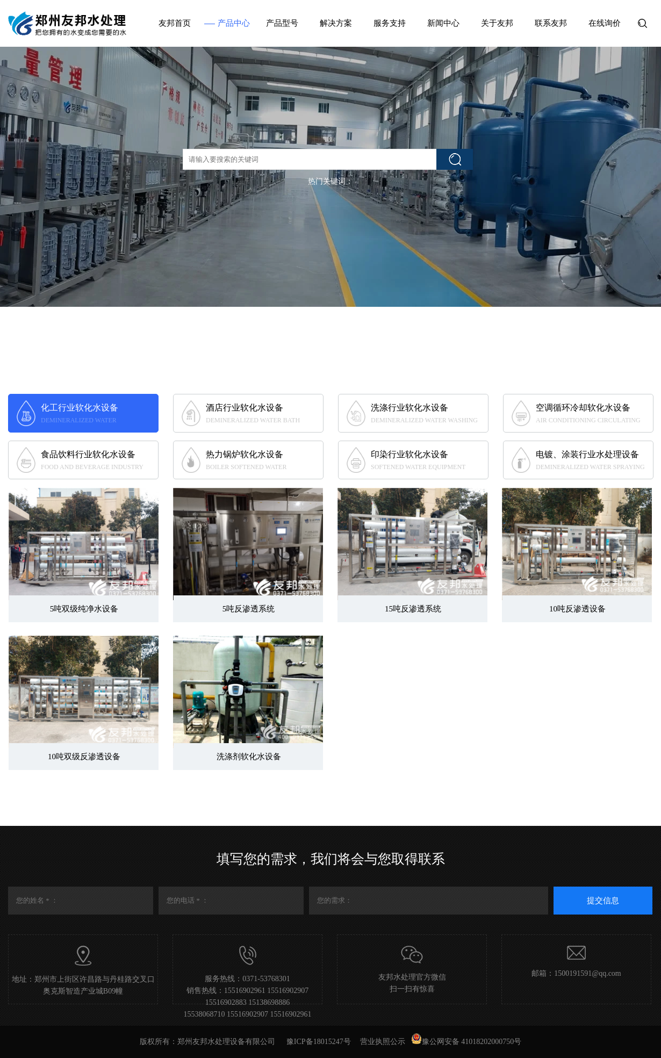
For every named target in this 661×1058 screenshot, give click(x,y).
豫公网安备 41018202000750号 (466, 1042)
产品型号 (282, 23)
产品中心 (234, 23)
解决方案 (336, 23)
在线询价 (604, 23)
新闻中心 (443, 23)
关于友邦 (497, 23)
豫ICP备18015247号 (318, 1042)
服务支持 (389, 23)
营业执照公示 (382, 1042)
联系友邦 (551, 23)
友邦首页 (175, 23)
